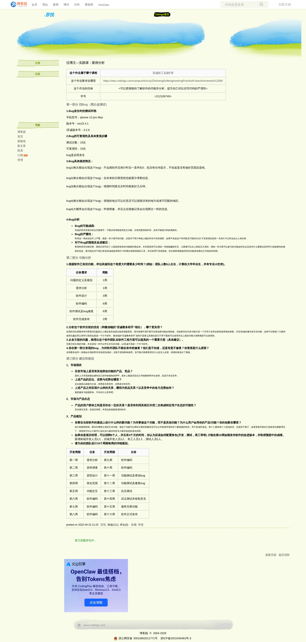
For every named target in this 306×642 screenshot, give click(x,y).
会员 (34, 4)
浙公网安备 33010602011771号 (135, 638)
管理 (20, 160)
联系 (20, 150)
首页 (20, 136)
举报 (140, 524)
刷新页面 (270, 554)
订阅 (20, 155)
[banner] (17, 4)
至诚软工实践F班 (163, 72)
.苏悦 (49, 14)
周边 (45, 4)
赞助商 (89, 4)
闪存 (77, 4)
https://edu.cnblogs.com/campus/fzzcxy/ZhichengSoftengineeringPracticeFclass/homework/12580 (163, 80)
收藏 (134, 524)
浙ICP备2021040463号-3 (175, 638)
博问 (66, 4)
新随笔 (21, 141)
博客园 (21, 131)
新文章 (21, 145)
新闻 (55, 4)
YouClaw (103, 4)
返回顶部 (284, 554)
